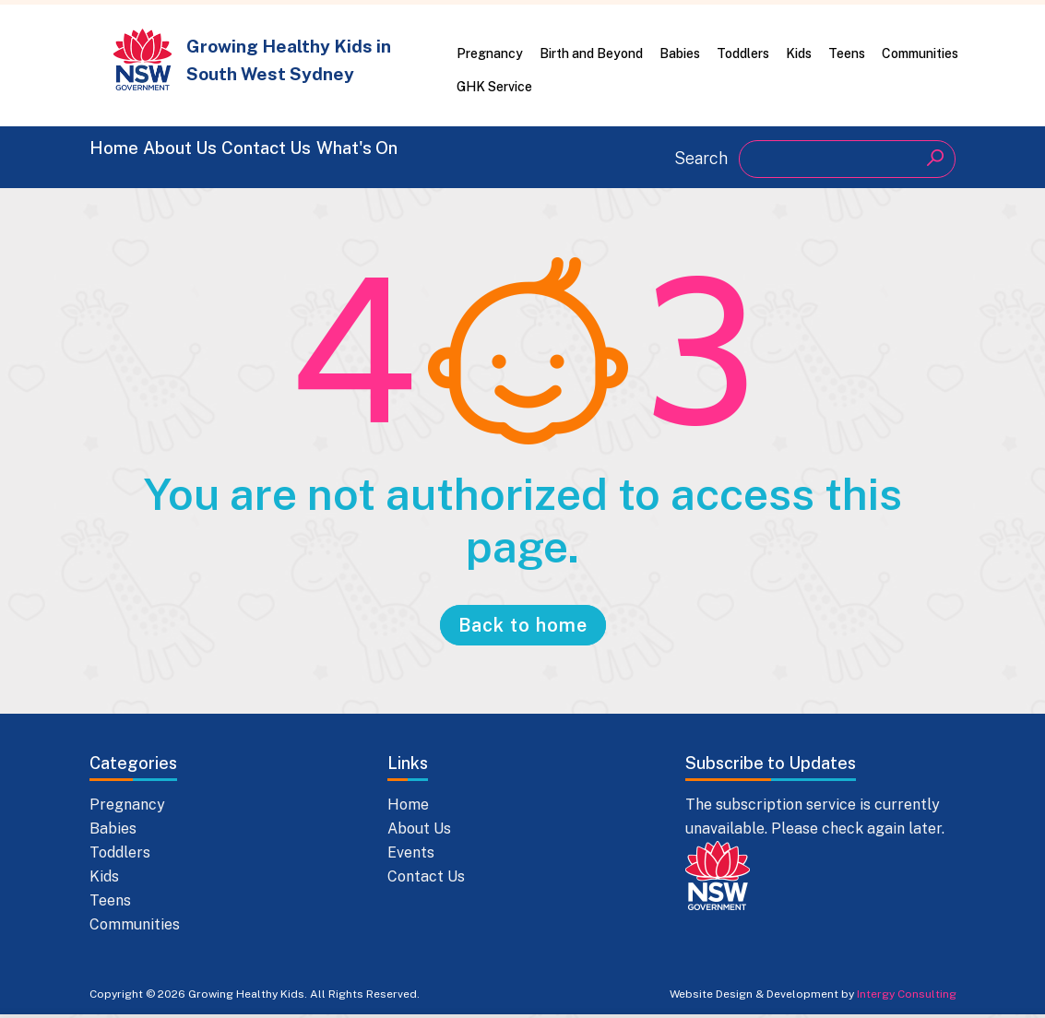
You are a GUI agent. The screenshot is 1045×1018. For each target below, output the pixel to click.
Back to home (523, 629)
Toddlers (743, 53)
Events (410, 856)
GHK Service (494, 86)
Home (118, 157)
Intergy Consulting (906, 997)
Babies (679, 53)
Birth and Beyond (591, 53)
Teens (846, 53)
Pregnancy (490, 53)
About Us (225, 157)
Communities (920, 53)
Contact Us (356, 157)
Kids (799, 53)
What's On (491, 157)
